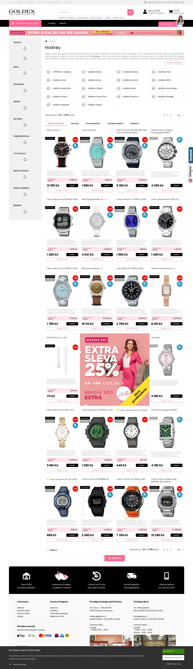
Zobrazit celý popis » (174, 63)
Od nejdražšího (93, 123)
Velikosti (62, 23)
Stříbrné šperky (118, 18)
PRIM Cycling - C (54, 130)
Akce (10, 2)
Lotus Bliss (155, 337)
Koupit (72, 185)
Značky (19, 2)
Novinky (75, 123)
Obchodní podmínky (59, 613)
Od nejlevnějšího (115, 123)
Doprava (29, 2)
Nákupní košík (179, 13)
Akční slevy (170, 24)
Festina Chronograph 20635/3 (164, 410)
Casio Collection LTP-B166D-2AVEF (131, 199)
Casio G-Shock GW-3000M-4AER (130, 479)
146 (178, 115)
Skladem (134, 123)
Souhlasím (169, 651)
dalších (114, 558)
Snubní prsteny (82, 18)
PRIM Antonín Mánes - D (92, 268)
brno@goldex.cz (141, 616)
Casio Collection (89, 130)
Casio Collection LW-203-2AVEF (62, 479)
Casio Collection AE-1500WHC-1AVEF (97, 410)
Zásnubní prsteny (96, 18)
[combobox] (94, 12)
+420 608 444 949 (112, 619)
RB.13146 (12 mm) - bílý (56, 337)
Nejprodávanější (56, 123)
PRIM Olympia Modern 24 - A (94, 199)
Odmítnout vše (173, 664)
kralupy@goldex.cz (98, 616)
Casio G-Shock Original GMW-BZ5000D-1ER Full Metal (164, 480)
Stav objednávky (53, 2)
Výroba (40, 2)
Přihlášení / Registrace (156, 13)
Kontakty (67, 2)
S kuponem (52, 179)
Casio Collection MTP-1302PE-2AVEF (62, 268)
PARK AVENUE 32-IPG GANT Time (60, 410)
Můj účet (154, 10)
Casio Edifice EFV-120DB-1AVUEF (129, 268)
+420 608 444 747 (153, 2)
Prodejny (52, 23)
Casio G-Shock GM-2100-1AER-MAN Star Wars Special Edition (131, 131)
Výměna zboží (23, 610)
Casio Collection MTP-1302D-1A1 (164, 199)
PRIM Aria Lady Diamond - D (163, 268)
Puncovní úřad (23, 613)
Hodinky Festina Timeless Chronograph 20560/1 (162, 131)
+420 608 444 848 (156, 619)
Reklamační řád (57, 616)
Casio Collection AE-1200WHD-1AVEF (62, 199)
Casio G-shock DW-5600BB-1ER (95, 479)
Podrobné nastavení (173, 657)
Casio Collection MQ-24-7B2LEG (131, 410)
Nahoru (52, 550)
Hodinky (108, 18)
